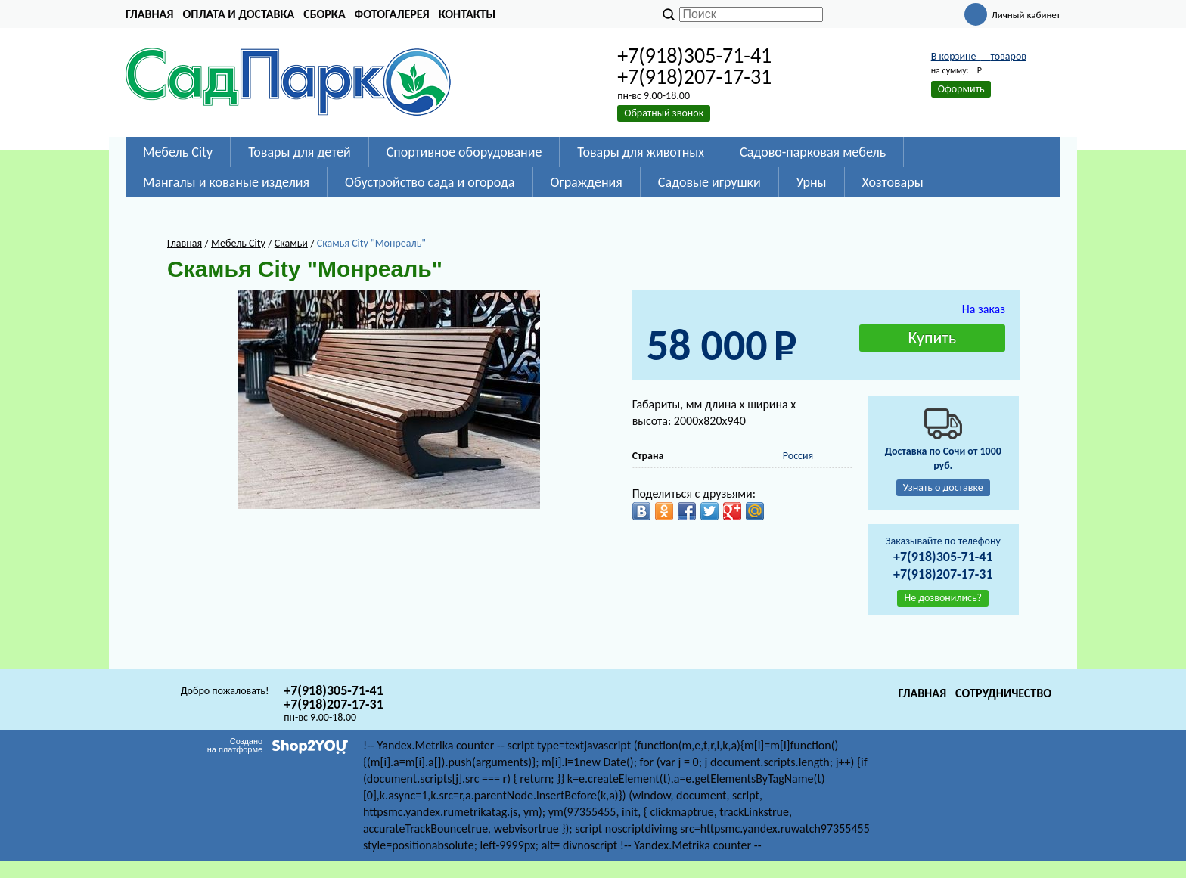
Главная (149, 14)
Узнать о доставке (943, 487)
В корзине (978, 56)
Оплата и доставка (238, 14)
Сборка (324, 14)
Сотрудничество (1003, 693)
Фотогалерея (392, 14)
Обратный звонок (663, 113)
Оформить (961, 88)
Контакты (467, 14)
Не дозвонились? (943, 597)
